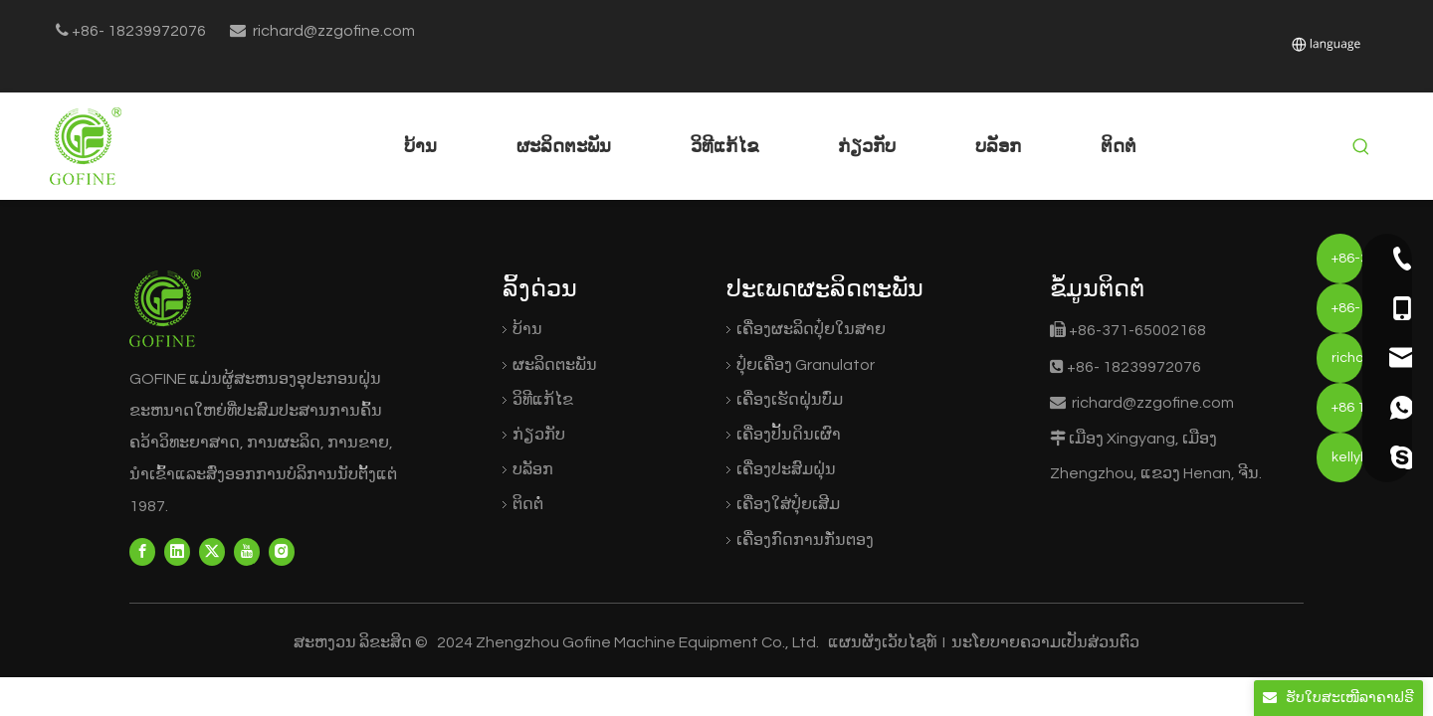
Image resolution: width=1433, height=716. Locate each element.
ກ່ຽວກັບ (538, 435)
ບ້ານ (527, 329)
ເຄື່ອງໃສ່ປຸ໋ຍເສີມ (788, 504)
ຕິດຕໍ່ (527, 504)
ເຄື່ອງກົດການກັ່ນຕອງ (805, 540)
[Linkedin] (177, 551)
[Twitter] (212, 551)
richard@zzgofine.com (334, 31)
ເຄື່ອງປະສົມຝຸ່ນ (786, 469)
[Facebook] (142, 551)
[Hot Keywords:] (1361, 147)
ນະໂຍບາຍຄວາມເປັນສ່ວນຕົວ (1043, 642)
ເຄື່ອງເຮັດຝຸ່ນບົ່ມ (789, 400)
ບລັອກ (532, 469)
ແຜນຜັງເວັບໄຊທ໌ (883, 642)
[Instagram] (282, 551)
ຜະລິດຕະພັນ (554, 365)
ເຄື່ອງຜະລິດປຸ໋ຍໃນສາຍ (811, 329)
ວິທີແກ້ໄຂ (542, 400)
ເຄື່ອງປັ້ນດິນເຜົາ (788, 435)
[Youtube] (247, 551)
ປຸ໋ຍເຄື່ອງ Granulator (805, 365)
